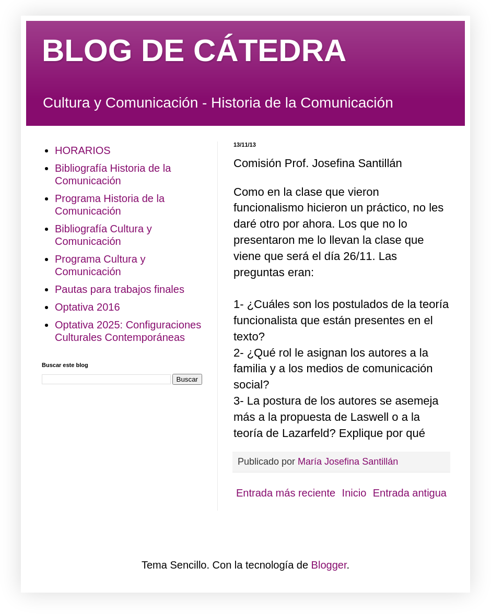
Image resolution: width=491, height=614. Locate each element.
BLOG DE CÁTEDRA (194, 50)
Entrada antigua (410, 493)
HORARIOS (83, 150)
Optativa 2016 (87, 307)
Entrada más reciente (285, 493)
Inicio (354, 493)
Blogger (329, 565)
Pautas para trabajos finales (119, 289)
